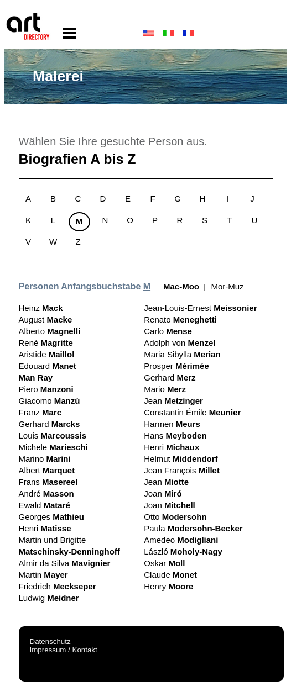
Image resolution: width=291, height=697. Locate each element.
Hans (175, 435)
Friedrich (57, 586)
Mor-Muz (227, 286)
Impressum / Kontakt (63, 650)
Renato (180, 319)
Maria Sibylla (182, 354)
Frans (48, 482)
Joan (162, 493)
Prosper (176, 366)
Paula (193, 528)
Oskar (164, 563)
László (183, 551)
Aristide (47, 354)
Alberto (50, 331)
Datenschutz (50, 641)
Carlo (168, 331)
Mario (165, 389)
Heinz (41, 308)
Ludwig (49, 598)
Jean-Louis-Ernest (200, 308)
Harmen (172, 424)
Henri (45, 528)
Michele (53, 447)
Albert (47, 470)
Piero (46, 389)
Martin (43, 574)
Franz (40, 412)
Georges (51, 516)
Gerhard (49, 424)
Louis (53, 435)
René (46, 342)
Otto (175, 516)
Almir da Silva (65, 563)
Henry (168, 586)
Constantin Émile (192, 412)
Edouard (47, 366)
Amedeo (181, 540)
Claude (170, 574)
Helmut (180, 458)
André (46, 493)
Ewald (44, 505)
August (45, 319)
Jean (173, 400)
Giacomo (49, 400)
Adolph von (179, 342)
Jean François (182, 470)
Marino (45, 458)
